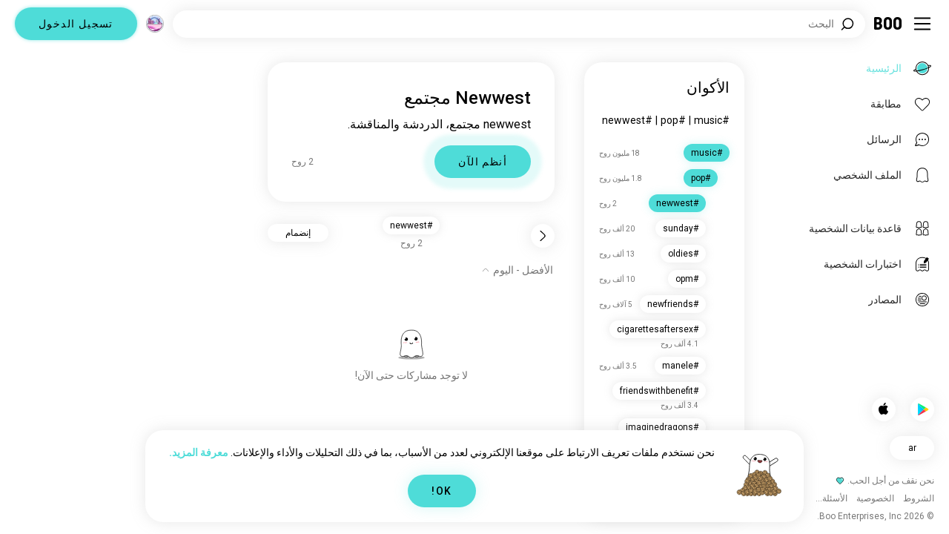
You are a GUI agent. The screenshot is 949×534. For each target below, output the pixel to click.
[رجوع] (543, 236)
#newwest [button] (411, 225)
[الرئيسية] (888, 24)
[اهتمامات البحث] (519, 24)
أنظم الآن (482, 162)
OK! (441, 491)
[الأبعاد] (155, 24)
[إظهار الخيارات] (517, 270)
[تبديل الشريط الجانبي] (922, 23)
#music (712, 120)
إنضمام (298, 233)
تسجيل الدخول (76, 24)
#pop (673, 120)
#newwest (627, 120)
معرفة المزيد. (198, 452)
